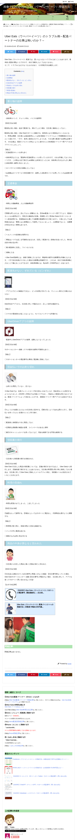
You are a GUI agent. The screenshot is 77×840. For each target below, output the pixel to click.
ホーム (7, 24)
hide (22, 71)
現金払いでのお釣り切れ (14, 85)
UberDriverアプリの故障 (14, 83)
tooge (69, 663)
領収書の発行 (10, 88)
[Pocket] (55, 51)
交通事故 (9, 78)
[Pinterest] (33, 51)
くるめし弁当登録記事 (16, 746)
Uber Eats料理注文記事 (24, 710)
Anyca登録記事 (14, 733)
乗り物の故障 (10, 75)
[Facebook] (21, 51)
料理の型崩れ (10, 90)
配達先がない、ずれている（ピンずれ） (19, 80)
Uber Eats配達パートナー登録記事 (21, 700)
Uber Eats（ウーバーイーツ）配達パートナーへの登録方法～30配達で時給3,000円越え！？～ (40, 24)
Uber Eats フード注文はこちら (14, 707)
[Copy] (66, 51)
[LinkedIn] (44, 51)
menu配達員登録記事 (16, 721)
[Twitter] (10, 51)
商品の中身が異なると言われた (16, 93)
